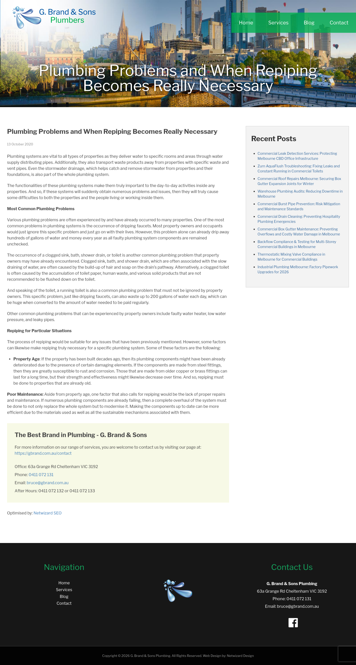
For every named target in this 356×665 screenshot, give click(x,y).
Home (246, 23)
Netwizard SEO (48, 517)
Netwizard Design (240, 656)
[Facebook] (292, 621)
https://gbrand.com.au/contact (43, 457)
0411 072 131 (41, 479)
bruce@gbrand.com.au (48, 487)
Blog (309, 23)
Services (278, 23)
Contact (339, 23)
